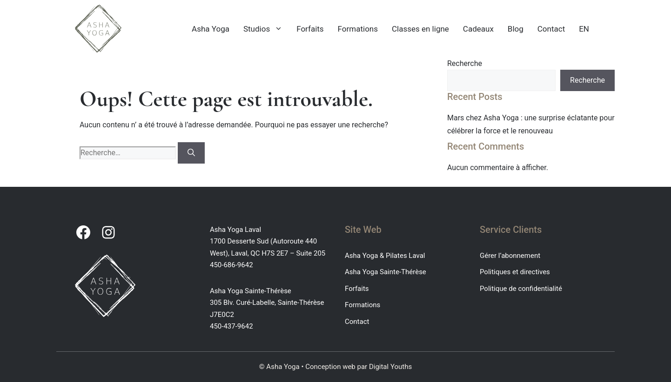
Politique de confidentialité (521, 288)
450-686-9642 (231, 265)
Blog (515, 28)
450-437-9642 (231, 326)
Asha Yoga (210, 28)
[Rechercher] (191, 153)
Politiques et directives (515, 272)
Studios (266, 29)
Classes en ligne (420, 28)
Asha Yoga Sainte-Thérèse (385, 272)
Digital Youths (390, 366)
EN (584, 28)
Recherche (464, 63)
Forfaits (309, 28)
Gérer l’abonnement (510, 255)
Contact (551, 28)
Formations (358, 28)
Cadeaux (478, 28)
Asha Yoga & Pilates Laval (385, 255)
